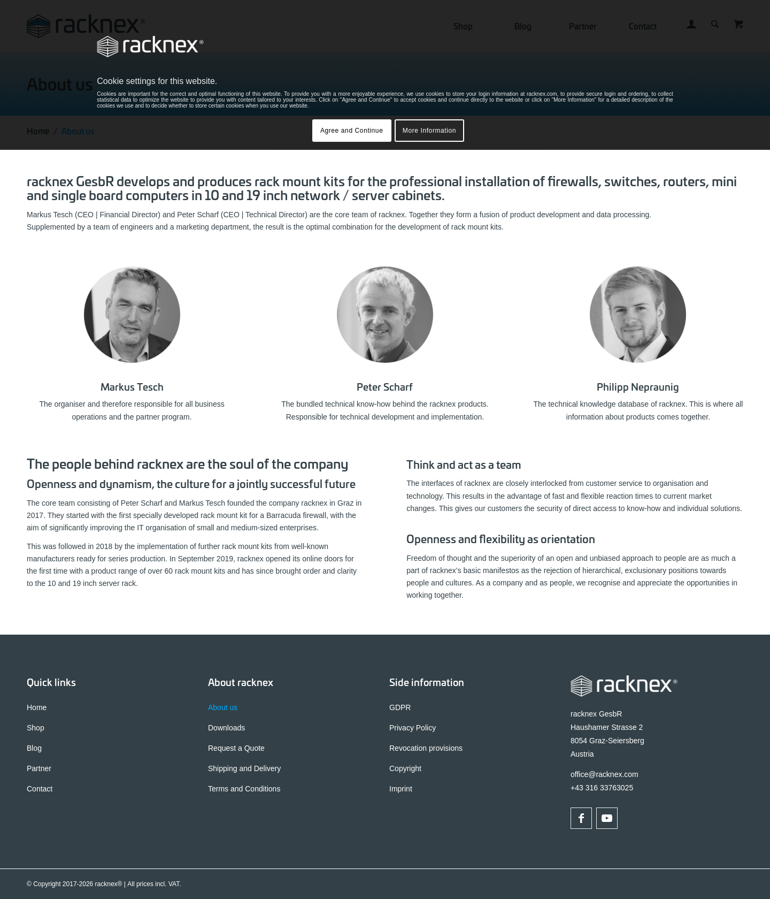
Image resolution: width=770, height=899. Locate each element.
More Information (429, 130)
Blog (34, 748)
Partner (39, 768)
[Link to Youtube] (607, 818)
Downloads (226, 727)
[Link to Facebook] (581, 818)
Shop (35, 727)
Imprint (400, 788)
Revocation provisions (426, 748)
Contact (39, 788)
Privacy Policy (412, 727)
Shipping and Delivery (244, 768)
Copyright (405, 768)
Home (37, 707)
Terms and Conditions (244, 788)
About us (222, 707)
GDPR (400, 707)
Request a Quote (236, 748)
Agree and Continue (351, 130)
